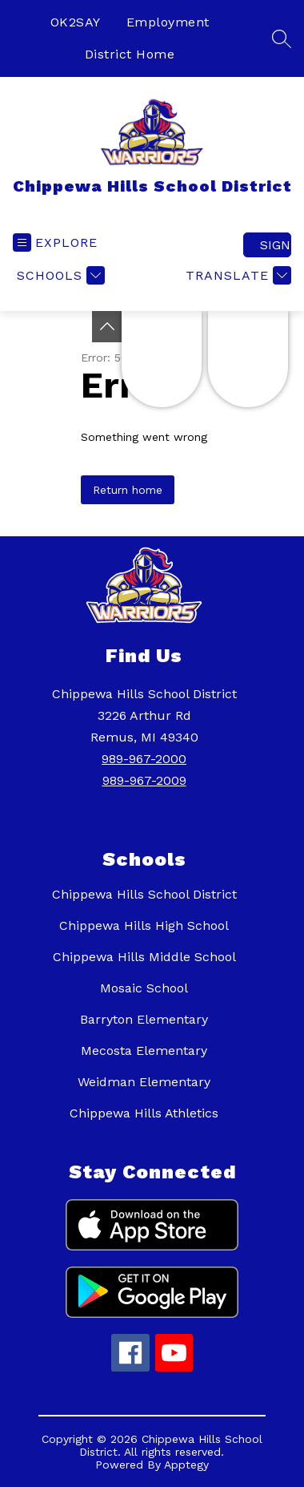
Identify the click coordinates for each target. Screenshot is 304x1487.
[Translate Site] (236, 275)
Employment (168, 22)
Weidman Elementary (144, 1081)
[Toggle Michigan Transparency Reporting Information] (107, 326)
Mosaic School (144, 988)
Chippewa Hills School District (144, 894)
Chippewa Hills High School (144, 925)
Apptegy (186, 1464)
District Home (130, 54)
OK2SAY (75, 22)
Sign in (275, 245)
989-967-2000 (144, 758)
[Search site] (281, 38)
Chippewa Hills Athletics (144, 1113)
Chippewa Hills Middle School (144, 956)
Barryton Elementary (144, 1019)
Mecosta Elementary (144, 1050)
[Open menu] (55, 242)
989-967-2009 (144, 780)
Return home (127, 489)
